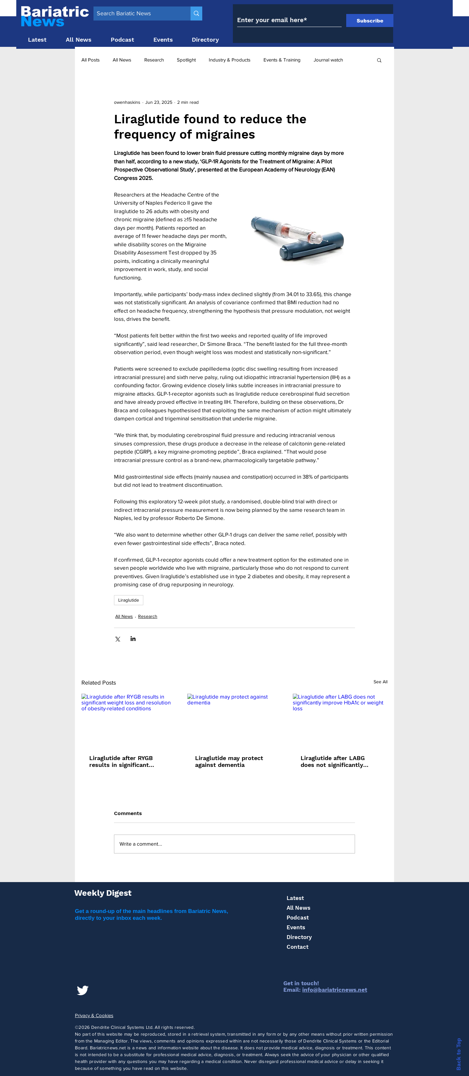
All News (122, 59)
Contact (297, 947)
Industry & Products (229, 59)
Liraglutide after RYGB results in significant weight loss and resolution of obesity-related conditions (128, 761)
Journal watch (328, 59)
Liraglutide (128, 600)
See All (381, 681)
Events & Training (282, 59)
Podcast (298, 917)
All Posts (90, 59)
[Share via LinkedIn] (133, 638)
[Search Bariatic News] (137, 13)
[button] (379, 59)
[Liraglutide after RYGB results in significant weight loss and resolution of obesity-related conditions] (128, 720)
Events (296, 927)
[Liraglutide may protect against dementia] (234, 720)
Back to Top (458, 1054)
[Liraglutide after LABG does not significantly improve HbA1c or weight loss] (340, 720)
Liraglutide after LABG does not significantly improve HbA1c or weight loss (337, 761)
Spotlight (186, 59)
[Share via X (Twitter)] (117, 638)
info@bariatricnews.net (334, 990)
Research (154, 59)
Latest (295, 898)
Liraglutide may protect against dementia (229, 761)
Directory (299, 937)
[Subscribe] (369, 20)
